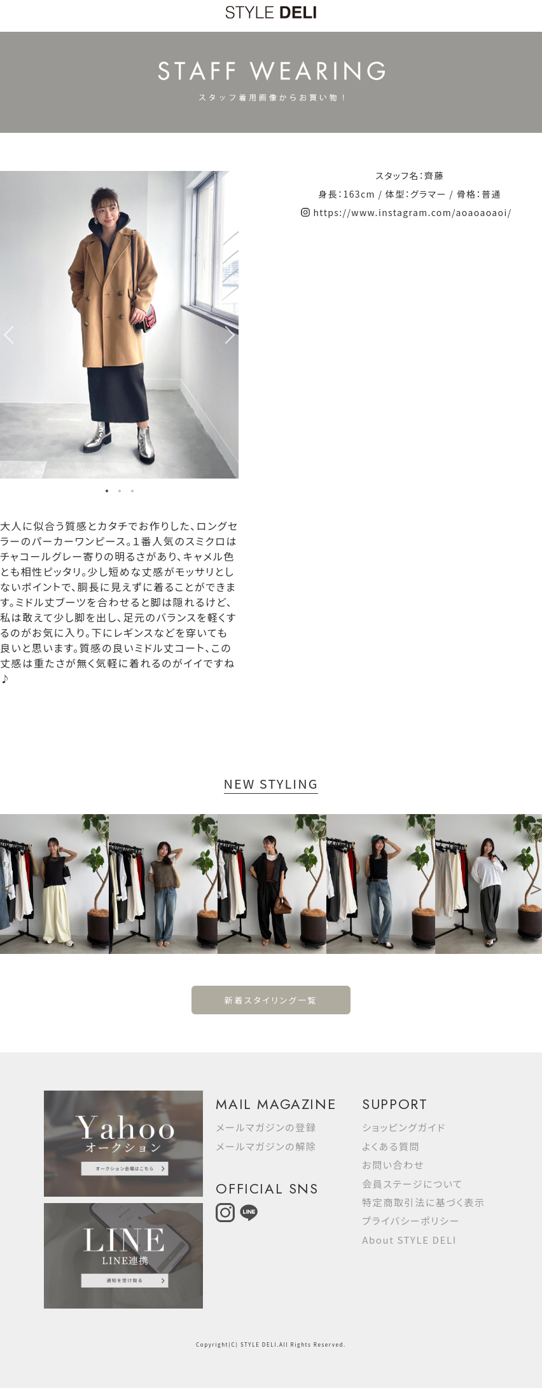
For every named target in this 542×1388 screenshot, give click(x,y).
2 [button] (119, 492)
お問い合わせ (393, 1164)
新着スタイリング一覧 (271, 1000)
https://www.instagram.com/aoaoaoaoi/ (412, 212)
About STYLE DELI (409, 1239)
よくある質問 (391, 1146)
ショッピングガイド (404, 1127)
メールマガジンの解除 (266, 1146)
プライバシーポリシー (411, 1220)
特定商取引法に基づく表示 (423, 1202)
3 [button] (132, 492)
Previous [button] (6, 335)
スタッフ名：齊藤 (409, 175)
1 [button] (107, 492)
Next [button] (232, 335)
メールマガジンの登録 (266, 1127)
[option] (119, 325)
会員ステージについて (412, 1183)
